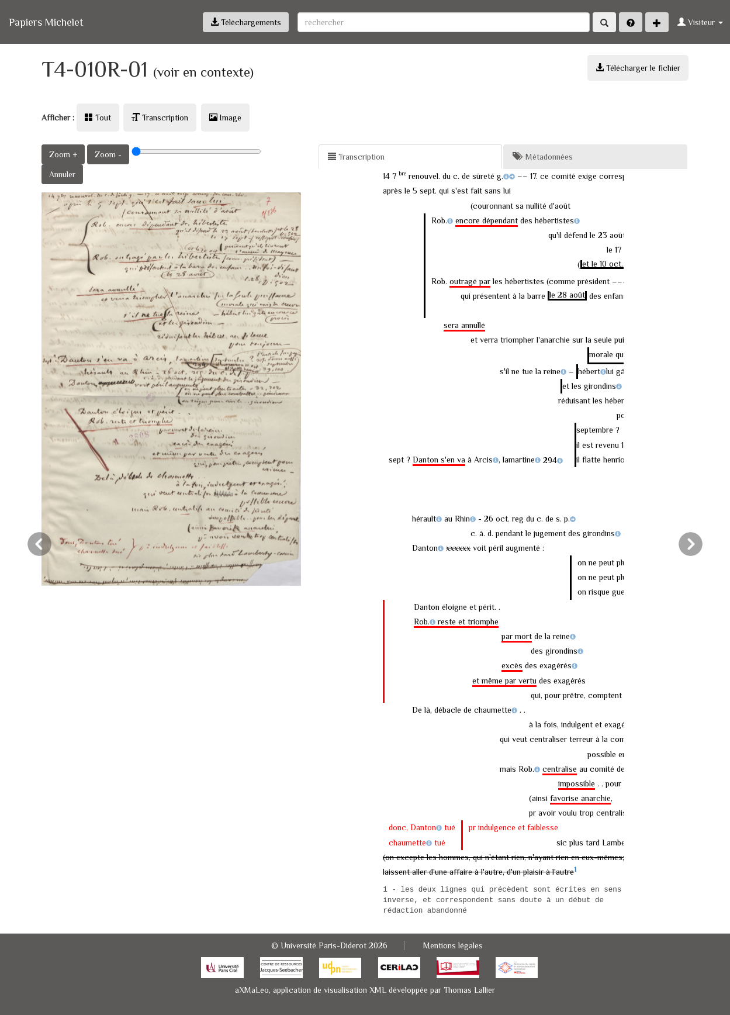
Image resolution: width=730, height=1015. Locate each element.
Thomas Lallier (469, 990)
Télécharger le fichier (638, 67)
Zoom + (63, 154)
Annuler (62, 174)
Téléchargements (245, 22)
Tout (98, 117)
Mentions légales (453, 945)
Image (225, 117)
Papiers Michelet (46, 22)
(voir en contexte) (203, 72)
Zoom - (108, 154)
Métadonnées (543, 156)
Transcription (160, 117)
